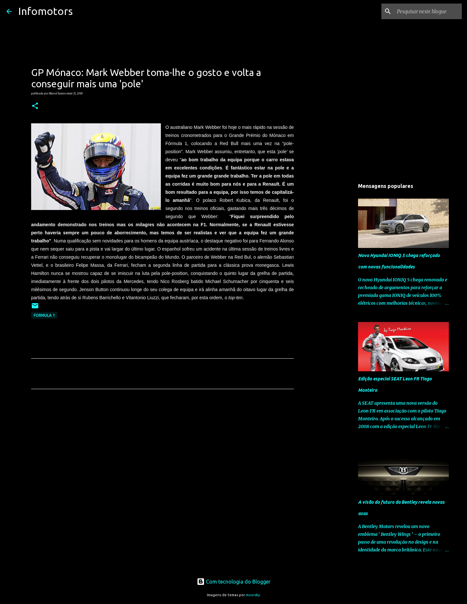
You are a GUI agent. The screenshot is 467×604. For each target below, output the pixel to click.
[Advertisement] (162, 454)
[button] (35, 106)
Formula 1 (44, 315)
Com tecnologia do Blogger (233, 582)
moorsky (253, 595)
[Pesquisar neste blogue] (428, 11)
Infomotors (45, 11)
